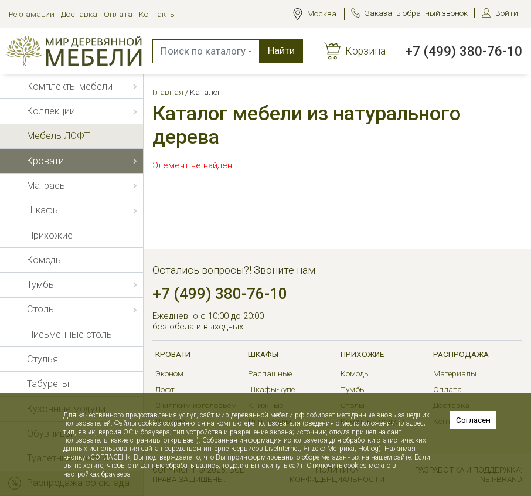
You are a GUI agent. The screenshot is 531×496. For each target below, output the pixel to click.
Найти (281, 50)
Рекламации (32, 14)
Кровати (172, 354)
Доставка (79, 14)
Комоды (355, 373)
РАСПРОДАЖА (461, 354)
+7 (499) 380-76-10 (463, 51)
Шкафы (263, 354)
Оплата (118, 14)
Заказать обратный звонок (416, 13)
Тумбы (353, 389)
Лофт (165, 389)
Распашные (270, 373)
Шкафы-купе (271, 389)
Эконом (169, 373)
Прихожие (362, 354)
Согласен (473, 419)
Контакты (157, 14)
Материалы (454, 373)
